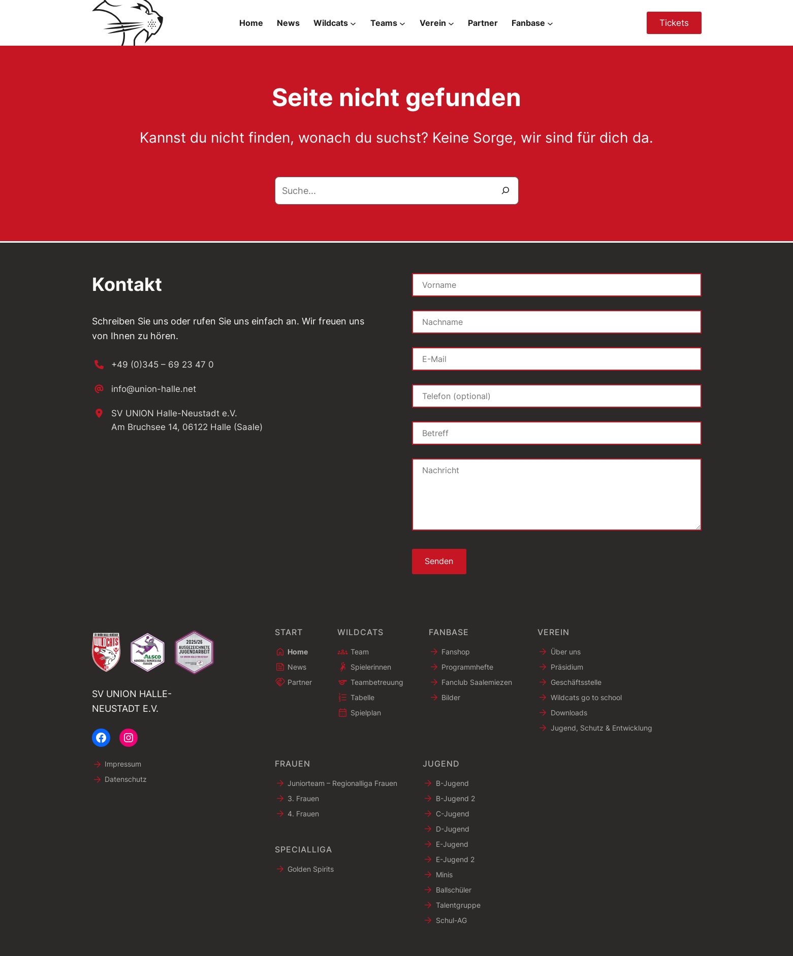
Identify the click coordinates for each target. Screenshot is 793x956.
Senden (440, 560)
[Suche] (505, 190)
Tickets (672, 22)
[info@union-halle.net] (146, 388)
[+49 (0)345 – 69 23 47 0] (155, 363)
